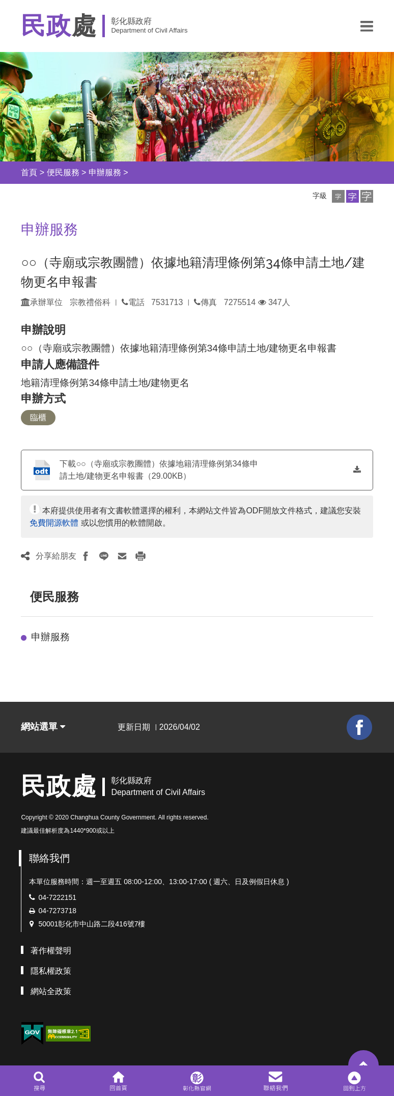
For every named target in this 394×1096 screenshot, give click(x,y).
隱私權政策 (51, 971)
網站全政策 (51, 991)
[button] (366, 26)
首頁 (29, 172)
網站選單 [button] (43, 727)
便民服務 (63, 172)
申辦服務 (105, 172)
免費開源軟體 (54, 522)
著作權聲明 (51, 950)
